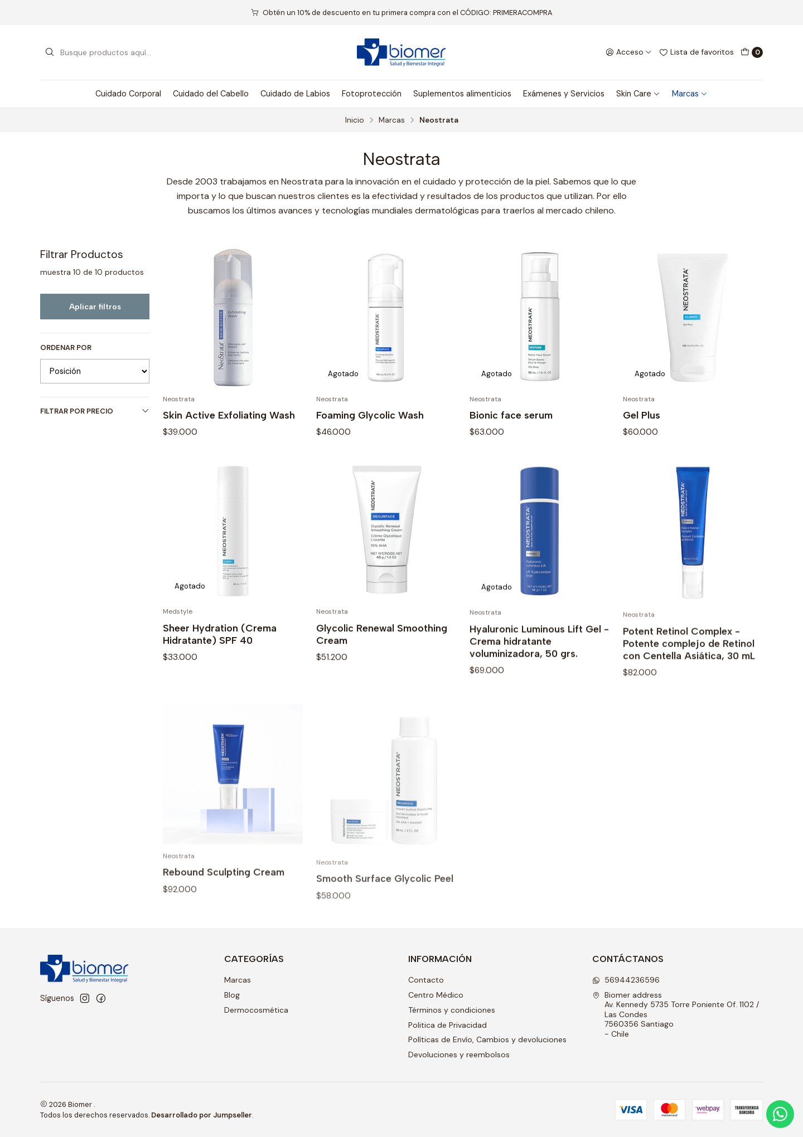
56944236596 (626, 980)
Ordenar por (65, 347)
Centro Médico (435, 995)
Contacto (426, 980)
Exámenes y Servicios (563, 94)
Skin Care (638, 94)
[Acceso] (628, 52)
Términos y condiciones (451, 1010)
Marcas (690, 94)
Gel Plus (641, 415)
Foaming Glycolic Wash (370, 415)
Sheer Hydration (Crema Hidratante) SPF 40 (220, 688)
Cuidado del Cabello (211, 94)
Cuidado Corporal (128, 94)
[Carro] (752, 52)
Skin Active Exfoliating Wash (229, 415)
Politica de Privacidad (447, 1025)
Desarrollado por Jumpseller (201, 1115)
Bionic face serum (511, 415)
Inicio (354, 120)
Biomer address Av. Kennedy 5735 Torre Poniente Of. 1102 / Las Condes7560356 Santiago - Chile (675, 1014)
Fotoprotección (372, 94)
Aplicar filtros (95, 307)
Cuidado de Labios (295, 94)
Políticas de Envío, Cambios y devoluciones (487, 1039)
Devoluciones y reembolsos (459, 1054)
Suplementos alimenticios (462, 94)
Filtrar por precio (94, 411)
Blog (232, 995)
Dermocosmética (256, 1010)
